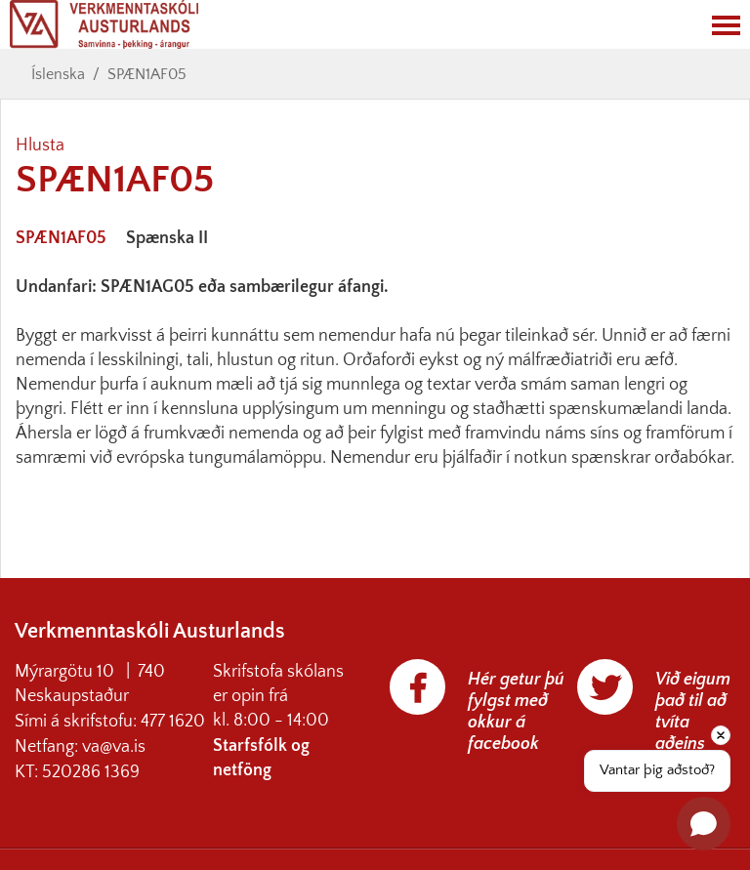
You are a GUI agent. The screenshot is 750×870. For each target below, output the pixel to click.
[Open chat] (703, 823)
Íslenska (58, 74)
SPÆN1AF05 (147, 74)
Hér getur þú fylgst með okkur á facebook (516, 712)
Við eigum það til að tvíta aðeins (692, 712)
